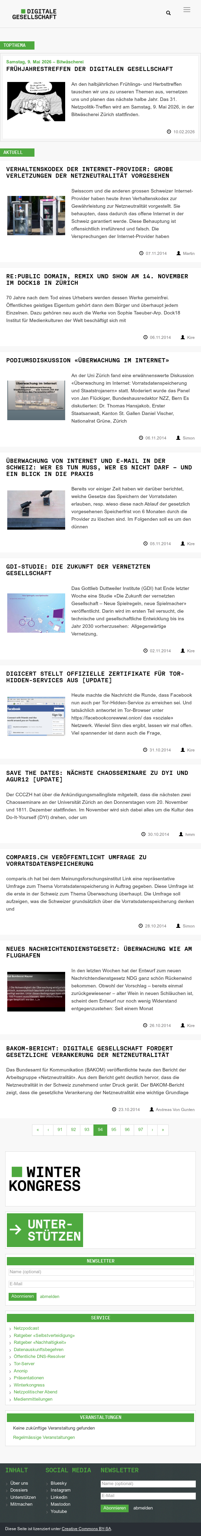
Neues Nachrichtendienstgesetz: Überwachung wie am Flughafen (99, 952)
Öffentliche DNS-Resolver (39, 1357)
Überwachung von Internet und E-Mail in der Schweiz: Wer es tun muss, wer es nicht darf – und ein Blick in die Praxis (99, 467)
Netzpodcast (26, 1329)
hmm (190, 835)
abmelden (49, 1297)
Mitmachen (21, 1505)
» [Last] (163, 1130)
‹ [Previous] (48, 1130)
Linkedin (59, 1498)
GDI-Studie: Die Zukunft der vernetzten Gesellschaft (78, 570)
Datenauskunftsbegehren (38, 1350)
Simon (189, 438)
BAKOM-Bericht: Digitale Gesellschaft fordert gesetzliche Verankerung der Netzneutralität (89, 1051)
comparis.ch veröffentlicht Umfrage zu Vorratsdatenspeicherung (76, 860)
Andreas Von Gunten (175, 1110)
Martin (189, 254)
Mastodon (60, 1505)
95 (113, 1130)
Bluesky (59, 1484)
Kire (191, 338)
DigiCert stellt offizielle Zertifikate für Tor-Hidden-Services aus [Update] (95, 677)
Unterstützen (23, 1498)
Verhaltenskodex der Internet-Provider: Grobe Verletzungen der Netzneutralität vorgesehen (89, 172)
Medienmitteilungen (33, 1400)
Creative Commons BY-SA (86, 1529)
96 (127, 1130)
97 (140, 1130)
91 (60, 1130)
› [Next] (152, 1130)
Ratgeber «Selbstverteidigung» (44, 1336)
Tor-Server (24, 1364)
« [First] (38, 1130)
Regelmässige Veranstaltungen (44, 1438)
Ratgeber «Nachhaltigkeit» (40, 1343)
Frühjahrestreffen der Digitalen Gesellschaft (89, 68)
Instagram (61, 1490)
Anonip (21, 1371)
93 (86, 1130)
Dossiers (19, 1490)
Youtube (59, 1512)
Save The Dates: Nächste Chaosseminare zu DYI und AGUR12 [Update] (97, 776)
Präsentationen (29, 1378)
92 (73, 1130)
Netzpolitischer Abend (35, 1392)
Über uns (19, 1484)
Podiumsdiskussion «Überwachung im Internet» (87, 360)
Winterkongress (29, 1385)
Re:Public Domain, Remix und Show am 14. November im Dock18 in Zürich (97, 279)
